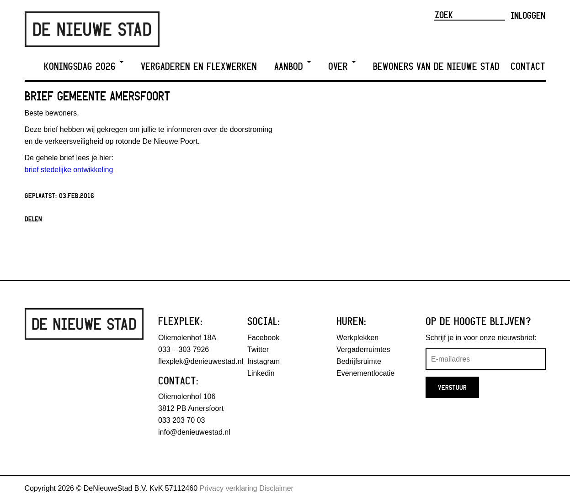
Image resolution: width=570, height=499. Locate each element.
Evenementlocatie (365, 373)
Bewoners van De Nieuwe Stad (436, 66)
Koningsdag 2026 (83, 66)
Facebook (263, 337)
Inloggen (528, 15)
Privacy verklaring (228, 488)
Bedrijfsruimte (358, 361)
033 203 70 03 (181, 420)
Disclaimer (276, 488)
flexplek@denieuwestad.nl (200, 361)
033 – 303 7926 (183, 349)
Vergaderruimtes (363, 349)
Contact (528, 66)
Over (342, 66)
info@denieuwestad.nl (194, 432)
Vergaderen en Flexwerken (199, 66)
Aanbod (292, 66)
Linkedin (261, 373)
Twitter (258, 349)
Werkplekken (357, 337)
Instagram (263, 361)
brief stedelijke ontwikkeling (69, 169)
